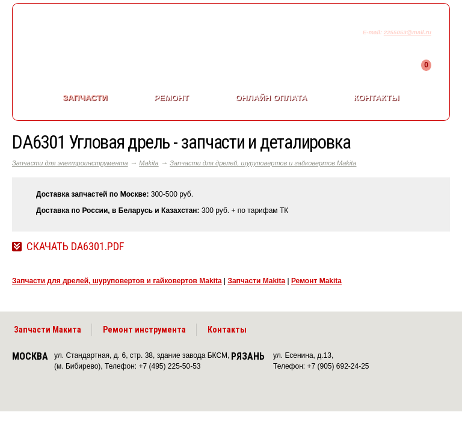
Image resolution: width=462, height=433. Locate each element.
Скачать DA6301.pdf (75, 246)
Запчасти (85, 97)
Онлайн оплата (271, 97)
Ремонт (171, 97)
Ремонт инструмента (144, 329)
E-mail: (373, 32)
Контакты (376, 97)
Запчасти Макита (47, 329)
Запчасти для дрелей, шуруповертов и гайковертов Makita (263, 163)
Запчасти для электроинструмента (70, 163)
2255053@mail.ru (407, 32)
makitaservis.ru (112, 34)
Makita (148, 163)
